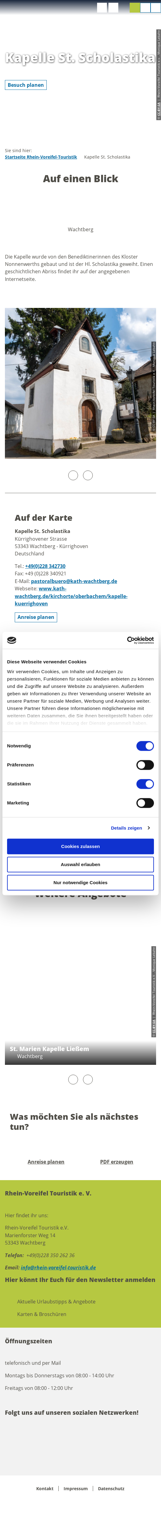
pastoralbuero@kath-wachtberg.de (74, 581)
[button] (102, 8)
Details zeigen (126, 828)
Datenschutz (111, 1488)
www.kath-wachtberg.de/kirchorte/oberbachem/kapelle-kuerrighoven (71, 596)
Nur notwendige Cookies (80, 882)
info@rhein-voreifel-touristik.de (58, 1267)
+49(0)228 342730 (45, 566)
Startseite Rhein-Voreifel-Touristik (41, 157)
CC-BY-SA (153, 1026)
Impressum (76, 1488)
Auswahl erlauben (80, 864)
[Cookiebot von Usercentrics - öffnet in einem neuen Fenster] (127, 640)
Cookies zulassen (80, 846)
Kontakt (44, 1488)
